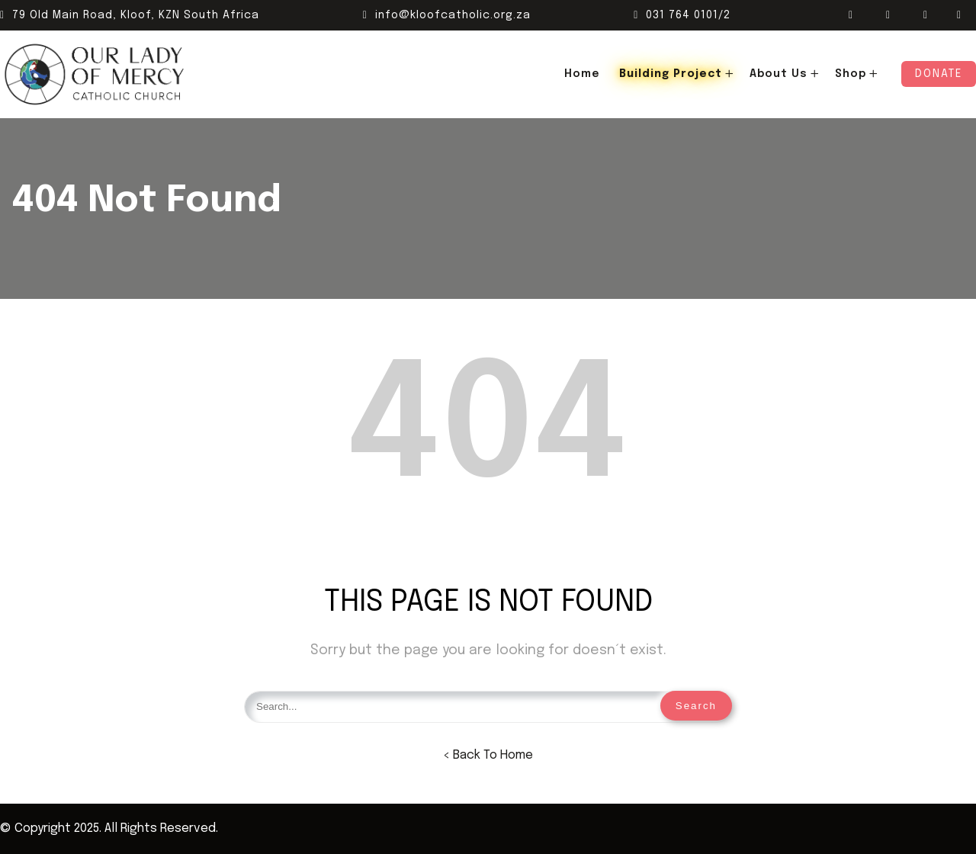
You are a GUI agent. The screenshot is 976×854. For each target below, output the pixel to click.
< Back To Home (488, 755)
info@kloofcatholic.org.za (447, 15)
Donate (938, 74)
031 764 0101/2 (682, 15)
